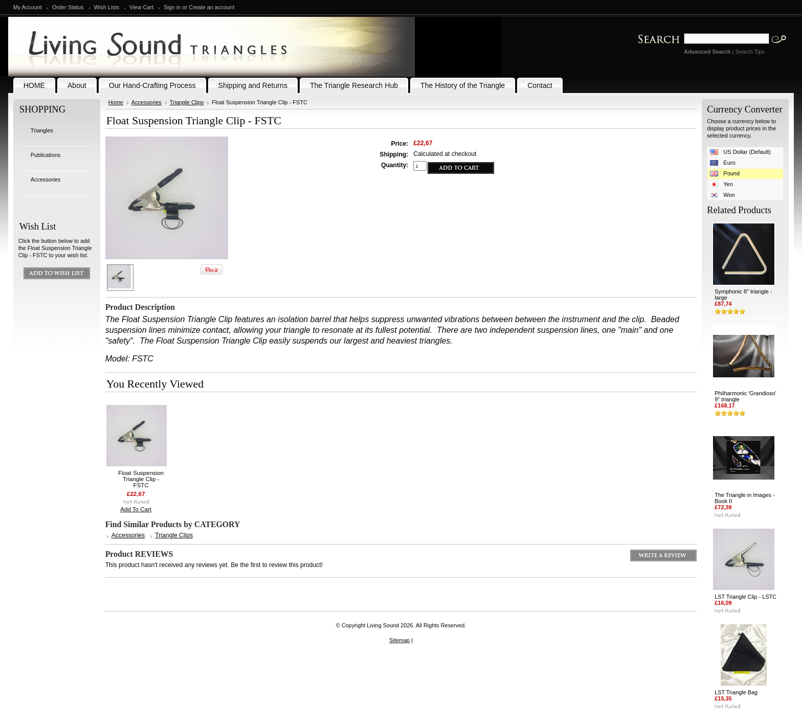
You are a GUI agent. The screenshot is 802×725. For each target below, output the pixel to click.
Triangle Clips (187, 102)
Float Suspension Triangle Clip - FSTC (141, 479)
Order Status (68, 7)
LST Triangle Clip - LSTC (745, 597)
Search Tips (749, 52)
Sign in (172, 7)
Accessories (46, 179)
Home (115, 102)
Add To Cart (135, 509)
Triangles (42, 130)
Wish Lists (107, 7)
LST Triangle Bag (736, 692)
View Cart (141, 7)
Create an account (211, 7)
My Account (27, 7)
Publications (46, 155)
